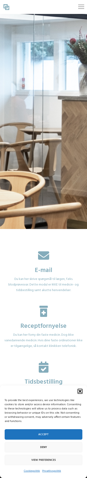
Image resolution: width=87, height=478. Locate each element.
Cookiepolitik (32, 471)
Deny (43, 447)
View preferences (43, 460)
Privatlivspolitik (51, 471)
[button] (80, 391)
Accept (43, 434)
